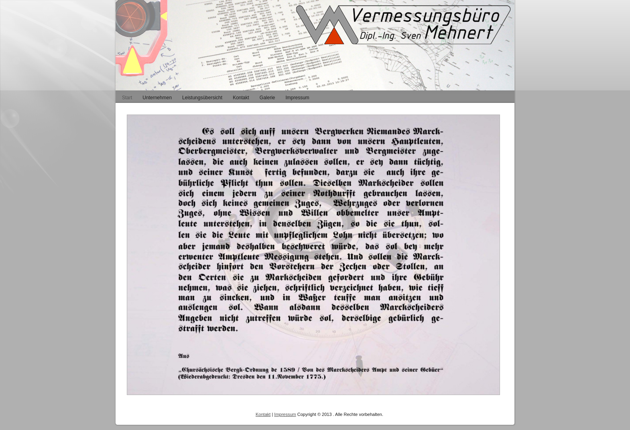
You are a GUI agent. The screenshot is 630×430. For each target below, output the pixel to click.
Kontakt (263, 414)
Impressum (285, 414)
